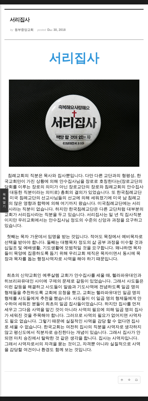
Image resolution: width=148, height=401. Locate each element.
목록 (4, 200)
